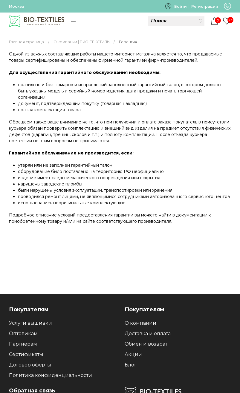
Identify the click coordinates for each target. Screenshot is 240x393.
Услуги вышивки (30, 323)
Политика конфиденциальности (50, 375)
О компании (140, 323)
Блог (131, 365)
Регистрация (204, 6)
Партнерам (23, 344)
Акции (133, 354)
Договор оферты (30, 365)
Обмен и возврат (146, 344)
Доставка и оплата (148, 333)
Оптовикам (23, 333)
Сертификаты (26, 354)
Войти (180, 6)
